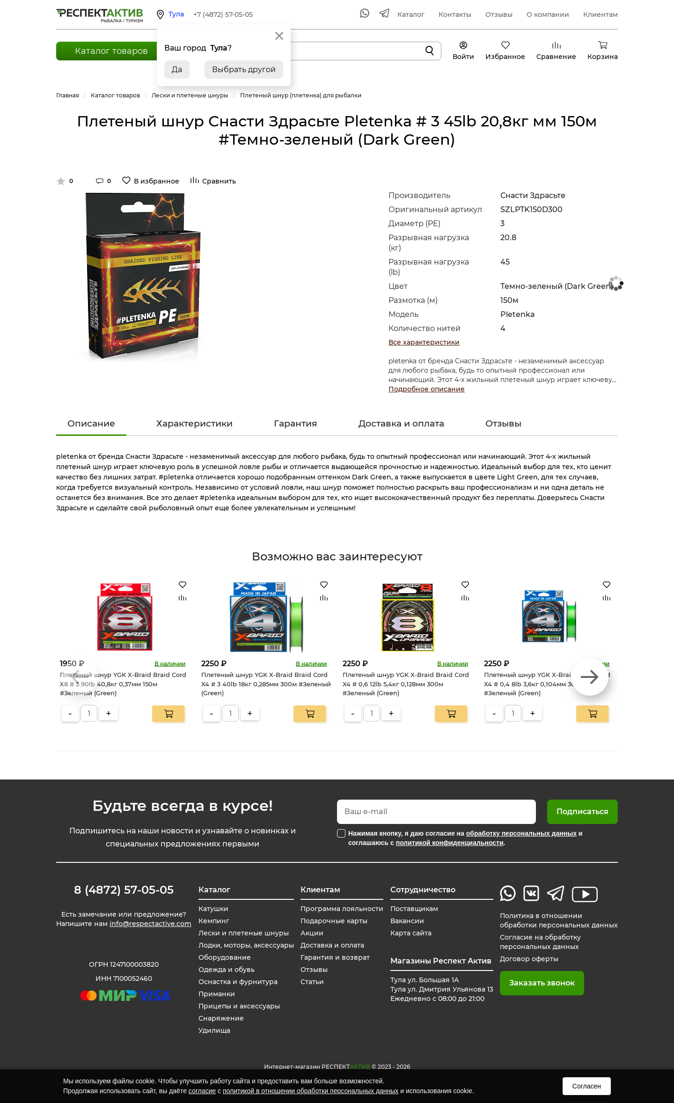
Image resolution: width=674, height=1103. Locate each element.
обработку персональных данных (521, 833)
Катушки (213, 908)
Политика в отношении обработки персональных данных (559, 920)
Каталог (411, 14)
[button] (589, 677)
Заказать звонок (542, 982)
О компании (548, 14)
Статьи (312, 982)
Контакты (455, 14)
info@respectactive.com (150, 923)
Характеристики (194, 423)
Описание (91, 423)
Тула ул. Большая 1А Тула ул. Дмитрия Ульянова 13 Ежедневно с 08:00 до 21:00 (441, 989)
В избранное (156, 181)
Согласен (586, 1086)
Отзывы (499, 14)
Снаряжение (220, 1018)
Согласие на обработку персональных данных (540, 942)
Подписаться (582, 811)
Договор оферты (529, 959)
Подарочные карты (334, 921)
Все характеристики (424, 342)
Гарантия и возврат (335, 957)
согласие (202, 1091)
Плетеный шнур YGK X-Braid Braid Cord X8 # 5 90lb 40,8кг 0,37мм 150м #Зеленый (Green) (123, 684)
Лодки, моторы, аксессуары (245, 945)
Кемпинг (213, 921)
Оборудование (224, 957)
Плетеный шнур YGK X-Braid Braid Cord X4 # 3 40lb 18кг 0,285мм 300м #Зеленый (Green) (266, 684)
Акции (311, 933)
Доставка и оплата (401, 423)
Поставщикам (414, 908)
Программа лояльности (342, 908)
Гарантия (295, 423)
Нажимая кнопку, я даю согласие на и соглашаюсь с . (465, 838)
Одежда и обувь (226, 969)
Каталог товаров (111, 51)
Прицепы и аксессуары (239, 1006)
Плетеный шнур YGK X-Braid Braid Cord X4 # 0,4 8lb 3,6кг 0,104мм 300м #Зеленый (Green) (547, 684)
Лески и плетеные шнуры (243, 933)
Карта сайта (411, 933)
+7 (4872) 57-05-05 (223, 14)
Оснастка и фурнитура (237, 982)
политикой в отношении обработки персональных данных (310, 1091)
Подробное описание (426, 389)
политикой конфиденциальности (450, 842)
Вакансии (407, 921)
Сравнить (219, 181)
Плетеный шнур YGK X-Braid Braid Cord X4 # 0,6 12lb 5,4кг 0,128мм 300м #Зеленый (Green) (406, 684)
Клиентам (600, 14)
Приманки (216, 994)
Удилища (214, 1030)
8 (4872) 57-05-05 (124, 890)
